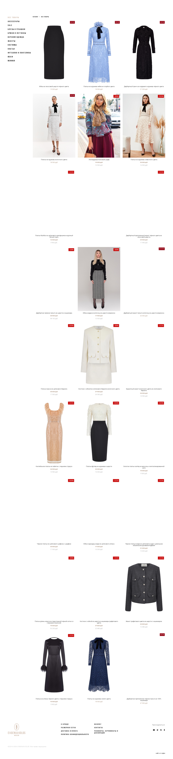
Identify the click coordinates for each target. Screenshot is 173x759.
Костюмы (12, 45)
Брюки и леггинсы (17, 33)
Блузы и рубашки (16, 29)
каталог (35, 16)
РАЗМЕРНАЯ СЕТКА (68, 728)
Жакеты (11, 41)
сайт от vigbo (160, 753)
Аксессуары (14, 21)
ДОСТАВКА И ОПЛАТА (69, 731)
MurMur (11, 61)
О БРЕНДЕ (65, 724)
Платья (11, 49)
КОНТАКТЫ (98, 728)
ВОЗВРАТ (98, 724)
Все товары (13, 17)
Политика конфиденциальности (75, 734)
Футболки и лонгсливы (19, 53)
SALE (10, 25)
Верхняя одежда (16, 37)
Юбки (10, 57)
